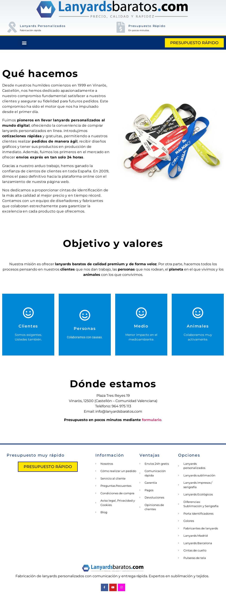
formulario (151, 420)
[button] (24, 43)
